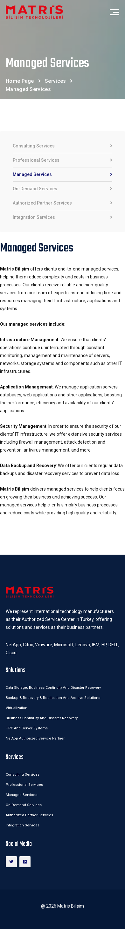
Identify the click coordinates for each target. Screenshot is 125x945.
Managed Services (62, 174)
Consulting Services (62, 146)
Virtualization (16, 708)
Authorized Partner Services (62, 203)
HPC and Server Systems (27, 728)
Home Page (20, 81)
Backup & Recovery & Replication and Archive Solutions (53, 698)
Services (55, 81)
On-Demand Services (62, 188)
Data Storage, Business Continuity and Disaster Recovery (54, 688)
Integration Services (62, 217)
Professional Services (62, 160)
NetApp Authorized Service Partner (35, 738)
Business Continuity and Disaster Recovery (42, 718)
